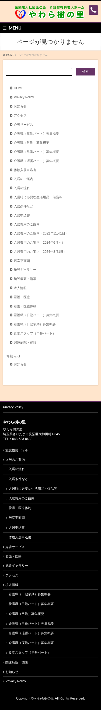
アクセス (20, 115)
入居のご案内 (23, 179)
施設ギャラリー (25, 270)
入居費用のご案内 (27, 224)
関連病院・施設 (25, 342)
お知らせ (20, 106)
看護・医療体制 (25, 306)
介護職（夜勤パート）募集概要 (36, 133)
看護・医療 (22, 297)
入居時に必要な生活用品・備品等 (38, 197)
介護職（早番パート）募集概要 (36, 152)
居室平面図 (22, 261)
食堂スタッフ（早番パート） (35, 333)
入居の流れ (22, 188)
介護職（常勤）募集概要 (31, 143)
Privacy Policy (24, 97)
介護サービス (23, 125)
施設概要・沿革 (25, 279)
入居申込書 (22, 215)
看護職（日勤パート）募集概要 (36, 315)
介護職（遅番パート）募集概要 (36, 161)
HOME (18, 88)
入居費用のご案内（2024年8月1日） (40, 252)
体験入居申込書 (25, 170)
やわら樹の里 (44, 698)
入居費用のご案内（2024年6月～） (39, 242)
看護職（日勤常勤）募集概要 (35, 324)
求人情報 (20, 288)
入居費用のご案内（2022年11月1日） (41, 233)
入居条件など (23, 206)
